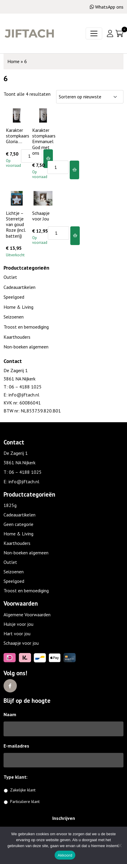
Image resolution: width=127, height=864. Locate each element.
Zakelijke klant (22, 790)
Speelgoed (14, 297)
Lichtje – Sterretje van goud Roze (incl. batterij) (16, 224)
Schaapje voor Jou (41, 216)
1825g (10, 505)
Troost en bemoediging (26, 327)
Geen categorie (18, 524)
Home (13, 61)
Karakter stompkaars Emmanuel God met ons (44, 141)
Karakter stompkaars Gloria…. (17, 135)
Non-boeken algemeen (26, 347)
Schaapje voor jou (21, 643)
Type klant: (18, 777)
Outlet (10, 277)
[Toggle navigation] (94, 33)
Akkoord (65, 855)
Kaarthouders (17, 337)
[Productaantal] (31, 156)
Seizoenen (14, 317)
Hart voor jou (17, 633)
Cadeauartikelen (19, 287)
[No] (120, 845)
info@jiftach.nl (23, 395)
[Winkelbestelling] (89, 96)
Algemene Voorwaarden (27, 614)
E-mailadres (16, 746)
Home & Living (18, 307)
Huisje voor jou (18, 624)
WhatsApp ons (106, 7)
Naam (10, 714)
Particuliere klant (25, 801)
